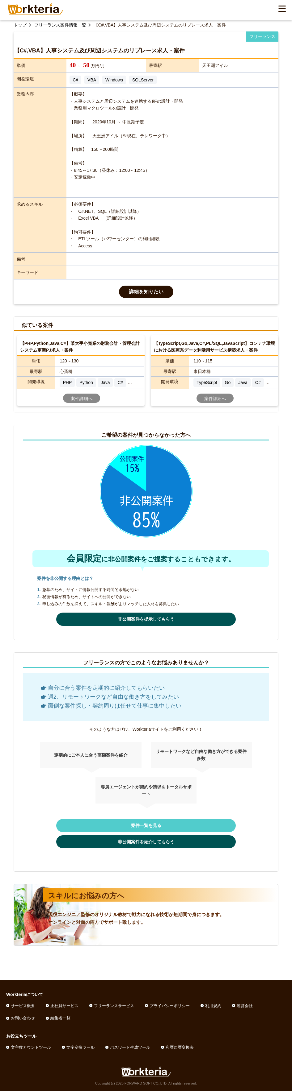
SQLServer (143, 79)
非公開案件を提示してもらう (146, 619)
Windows (114, 79)
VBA (91, 79)
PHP (67, 382)
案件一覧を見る (146, 825)
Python (86, 382)
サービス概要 (23, 1005)
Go (228, 382)
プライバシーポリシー (170, 1005)
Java (105, 382)
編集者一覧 (60, 1018)
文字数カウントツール (31, 1047)
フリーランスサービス (114, 1005)
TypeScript (207, 382)
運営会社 (245, 1005)
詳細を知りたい (146, 291)
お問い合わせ (23, 1018)
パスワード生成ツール (130, 1047)
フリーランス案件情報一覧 (60, 25)
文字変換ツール (80, 1047)
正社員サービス (64, 1005)
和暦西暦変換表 (180, 1047)
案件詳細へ (81, 398)
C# (75, 79)
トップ (20, 25)
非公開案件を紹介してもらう (146, 841)
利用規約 (213, 1005)
